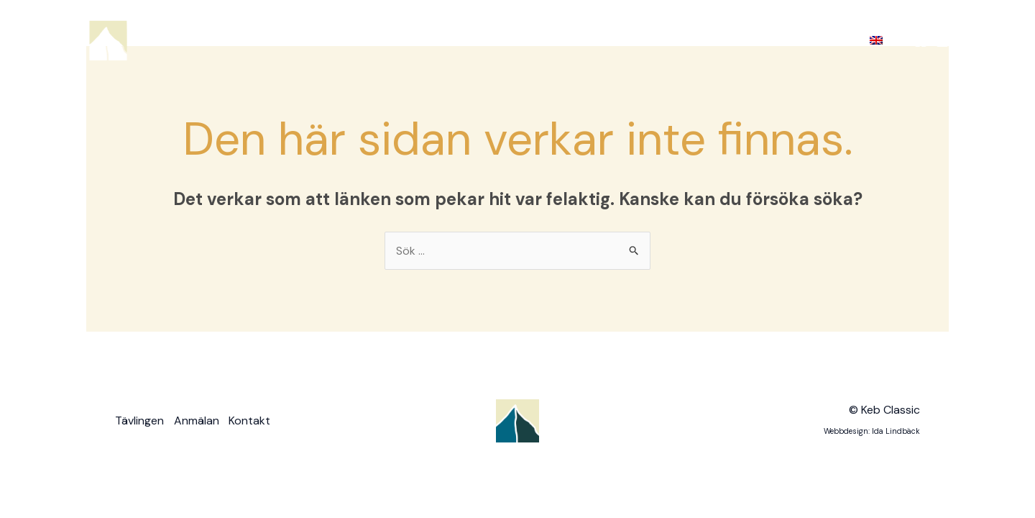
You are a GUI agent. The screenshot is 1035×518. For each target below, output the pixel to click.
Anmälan (682, 39)
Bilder (753, 40)
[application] (627, 40)
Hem (529, 39)
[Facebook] (920, 41)
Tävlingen (600, 40)
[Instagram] (942, 41)
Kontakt (822, 39)
